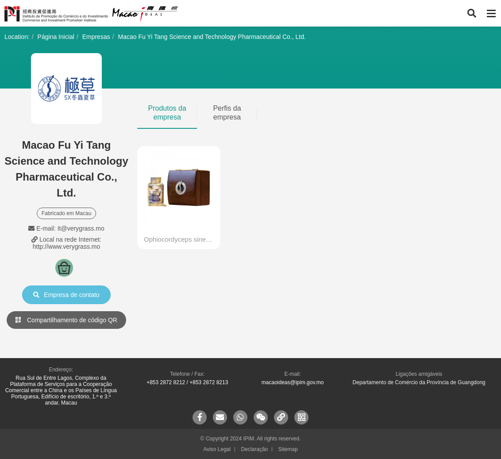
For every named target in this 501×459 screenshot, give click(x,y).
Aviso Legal (217, 449)
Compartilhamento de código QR (66, 320)
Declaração (254, 449)
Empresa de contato (66, 294)
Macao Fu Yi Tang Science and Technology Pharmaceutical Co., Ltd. (211, 36)
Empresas (96, 36)
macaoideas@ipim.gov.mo (293, 382)
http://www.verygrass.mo (66, 246)
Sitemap (288, 449)
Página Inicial (56, 36)
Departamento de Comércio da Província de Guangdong (419, 382)
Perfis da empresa (227, 112)
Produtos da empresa (167, 112)
